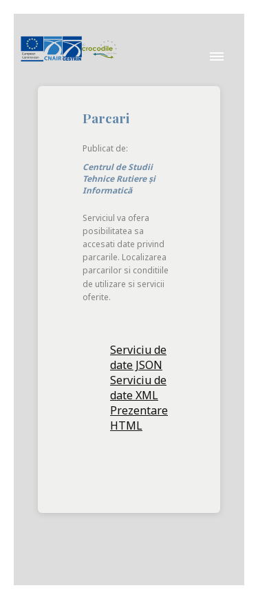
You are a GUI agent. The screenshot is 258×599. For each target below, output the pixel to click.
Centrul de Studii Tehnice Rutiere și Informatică (119, 178)
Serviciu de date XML (138, 387)
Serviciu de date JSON (138, 357)
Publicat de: (106, 148)
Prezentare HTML (139, 418)
